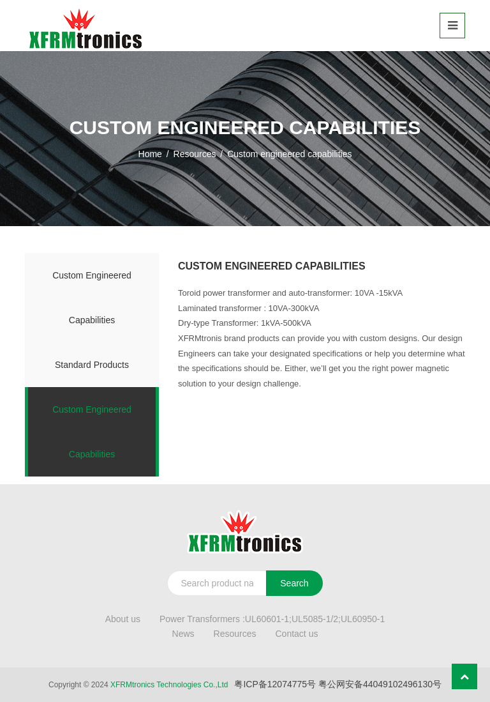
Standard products (92, 365)
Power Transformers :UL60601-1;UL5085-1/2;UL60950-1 (272, 619)
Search (294, 583)
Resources (195, 154)
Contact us (297, 634)
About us (122, 619)
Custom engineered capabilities (91, 297)
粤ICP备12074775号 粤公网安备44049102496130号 (338, 684)
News (183, 634)
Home (150, 154)
